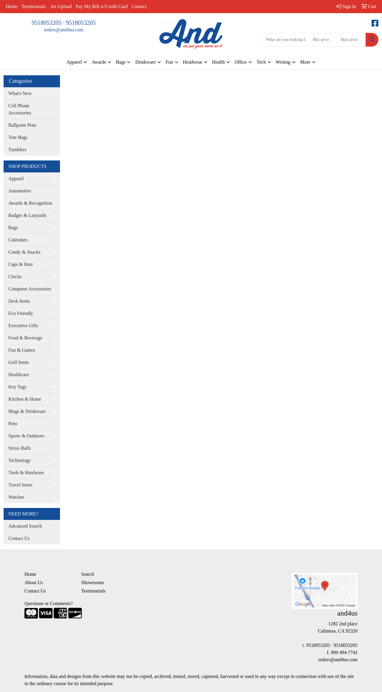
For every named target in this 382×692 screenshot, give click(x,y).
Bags (13, 227)
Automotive (19, 190)
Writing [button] (283, 62)
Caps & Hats (20, 264)
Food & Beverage (25, 337)
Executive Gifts (23, 325)
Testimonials (33, 6)
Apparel (16, 178)
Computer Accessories (29, 288)
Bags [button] (120, 62)
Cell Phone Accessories (19, 109)
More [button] (305, 62)
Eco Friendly (20, 313)
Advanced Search (25, 526)
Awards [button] (99, 62)
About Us (33, 582)
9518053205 (46, 22)
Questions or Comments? (48, 603)
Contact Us (19, 538)
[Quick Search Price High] (352, 40)
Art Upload (61, 6)
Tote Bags (17, 137)
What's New (20, 93)
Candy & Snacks (24, 252)
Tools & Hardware (26, 472)
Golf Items (18, 362)
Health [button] (218, 62)
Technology (19, 460)
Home (11, 6)
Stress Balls (19, 448)
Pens (12, 423)
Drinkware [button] (145, 62)
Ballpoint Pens (22, 125)
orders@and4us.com (64, 29)
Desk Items (19, 301)
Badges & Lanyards (27, 215)
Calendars (17, 239)
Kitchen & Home (24, 399)
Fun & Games (21, 350)
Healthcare (18, 374)
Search (87, 574)
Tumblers (17, 149)
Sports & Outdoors (26, 435)
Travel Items (20, 484)
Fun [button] (169, 62)
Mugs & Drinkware (27, 411)
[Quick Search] (284, 40)
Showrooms (92, 582)
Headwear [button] (192, 62)
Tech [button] (261, 62)
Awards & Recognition (30, 203)
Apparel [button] (74, 62)
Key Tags (17, 386)
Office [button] (241, 62)
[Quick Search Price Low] (323, 40)
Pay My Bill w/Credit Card (101, 6)
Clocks (14, 276)
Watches (16, 497)
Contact (139, 6)
